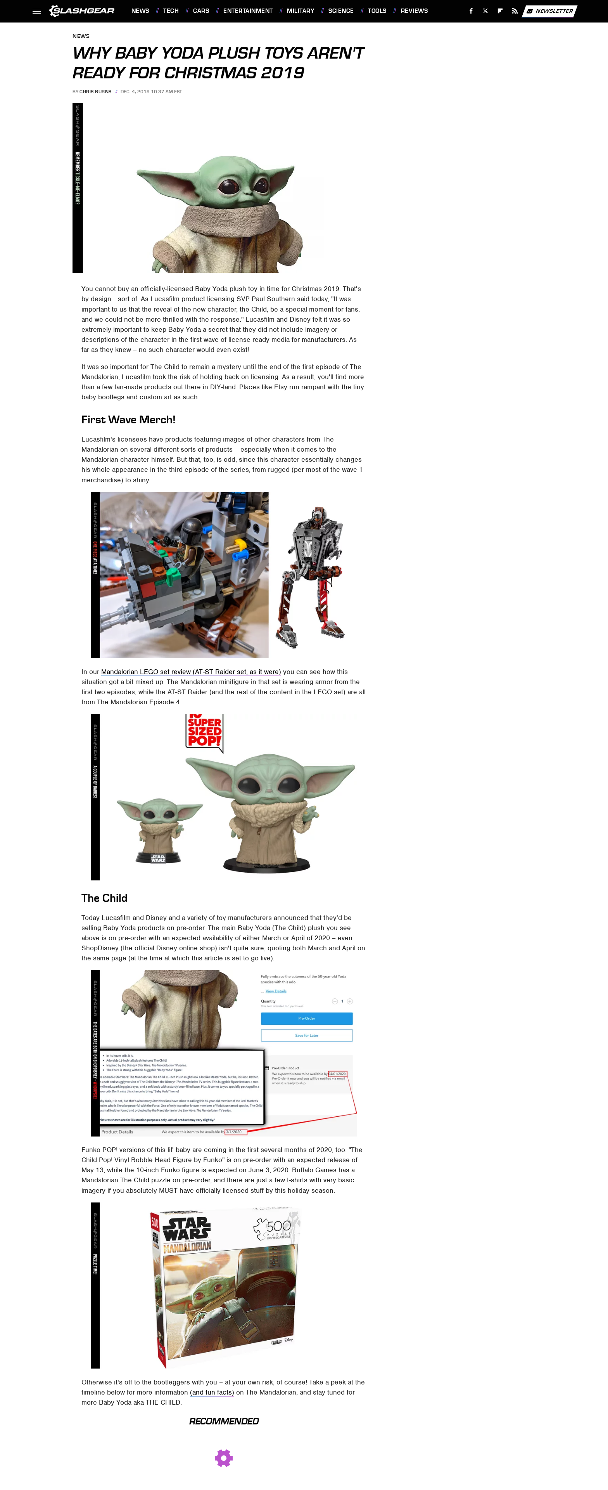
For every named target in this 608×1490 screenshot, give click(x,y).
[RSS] (514, 11)
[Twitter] (485, 11)
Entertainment (248, 10)
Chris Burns (95, 91)
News (140, 10)
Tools (377, 10)
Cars (201, 10)
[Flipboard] (500, 11)
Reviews (414, 10)
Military (300, 10)
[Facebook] (471, 11)
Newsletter (549, 11)
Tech (171, 10)
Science (341, 10)
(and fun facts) (212, 1392)
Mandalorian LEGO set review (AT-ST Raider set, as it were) (191, 671)
